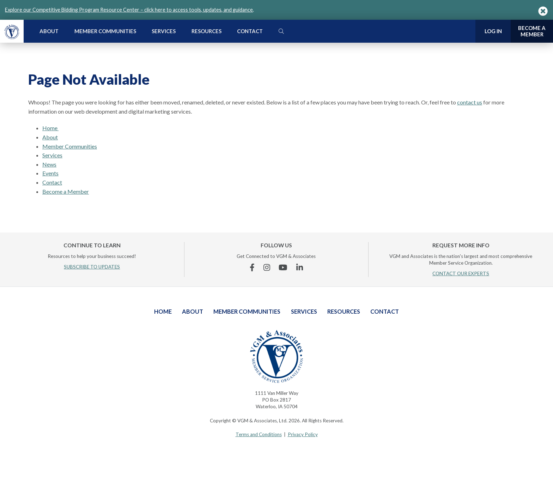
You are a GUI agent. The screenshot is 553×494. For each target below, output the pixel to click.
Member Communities (105, 31)
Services (164, 31)
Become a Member (65, 191)
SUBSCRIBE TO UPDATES (92, 267)
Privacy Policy (303, 434)
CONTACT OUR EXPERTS (460, 273)
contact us (469, 102)
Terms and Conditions (259, 434)
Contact (250, 31)
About (49, 31)
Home (50, 128)
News (49, 164)
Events (50, 173)
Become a (532, 31)
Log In (493, 31)
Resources (206, 31)
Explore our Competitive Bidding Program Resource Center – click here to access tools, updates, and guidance (129, 10)
